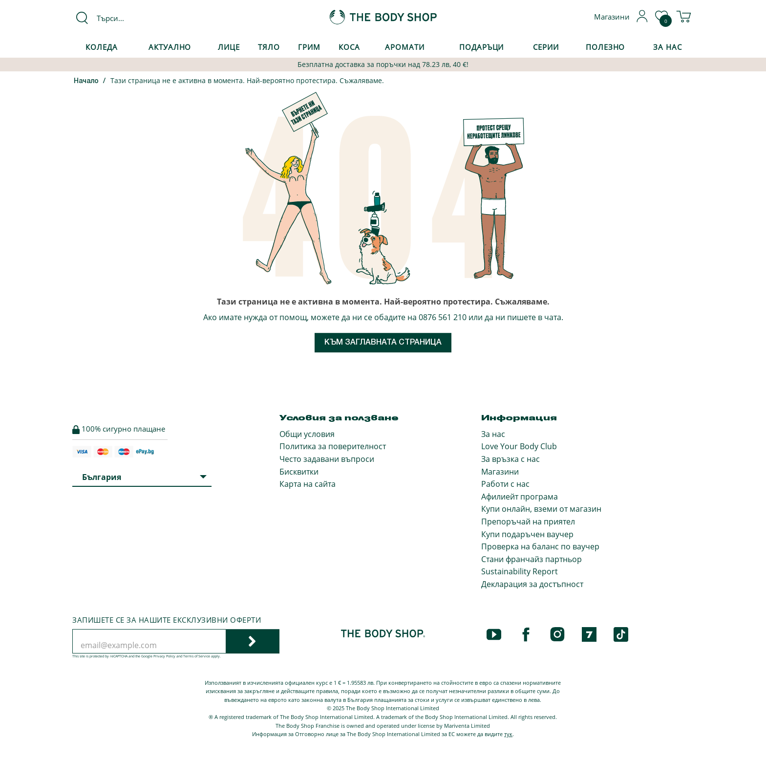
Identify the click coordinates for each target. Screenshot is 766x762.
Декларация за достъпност (532, 584)
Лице (229, 47)
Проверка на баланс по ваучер (540, 546)
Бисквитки (299, 471)
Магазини (500, 471)
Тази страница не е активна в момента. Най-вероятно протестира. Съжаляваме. (247, 80)
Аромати (404, 47)
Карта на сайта (307, 484)
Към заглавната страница (383, 342)
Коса (349, 47)
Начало (86, 81)
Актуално (170, 47)
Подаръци (481, 47)
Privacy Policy (164, 656)
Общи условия (307, 434)
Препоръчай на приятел (528, 521)
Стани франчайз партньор (531, 559)
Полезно (605, 47)
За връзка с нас (510, 459)
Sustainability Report (519, 571)
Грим (309, 47)
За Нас (667, 47)
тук (508, 734)
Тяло (269, 47)
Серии (545, 47)
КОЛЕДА (101, 47)
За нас (493, 434)
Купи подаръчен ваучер (527, 534)
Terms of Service (196, 656)
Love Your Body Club (519, 446)
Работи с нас (505, 484)
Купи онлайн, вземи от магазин (541, 508)
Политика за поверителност (332, 446)
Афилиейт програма (519, 496)
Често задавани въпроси (326, 459)
